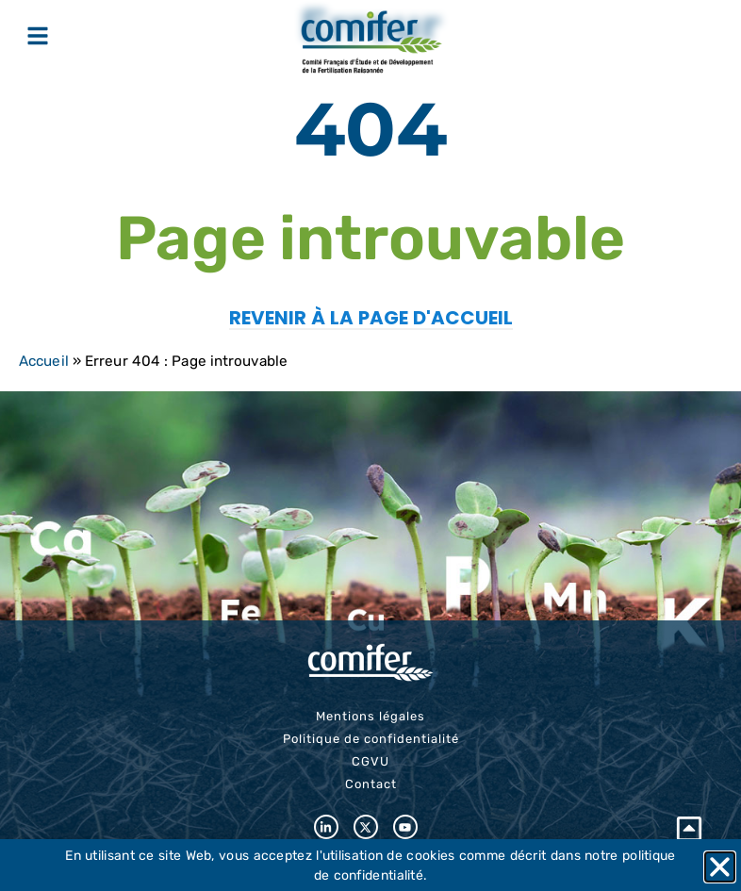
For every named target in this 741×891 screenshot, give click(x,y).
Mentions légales (370, 716)
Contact (371, 784)
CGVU (370, 761)
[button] (719, 867)
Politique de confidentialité (371, 739)
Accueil (44, 361)
